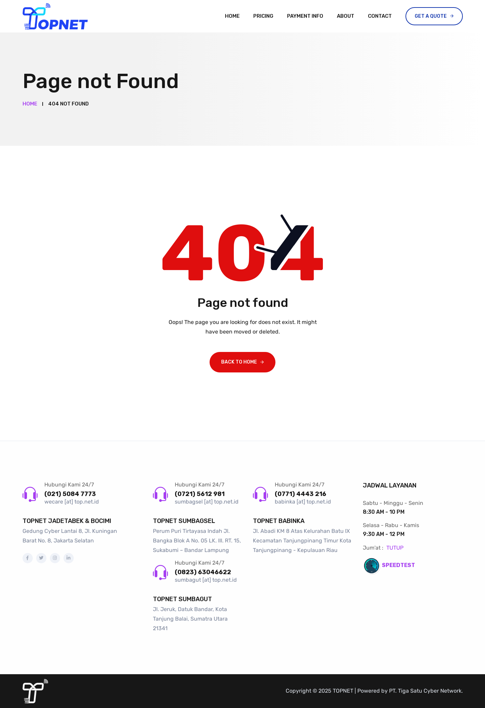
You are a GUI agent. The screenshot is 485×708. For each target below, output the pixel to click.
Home (232, 16)
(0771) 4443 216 (300, 494)
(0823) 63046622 (203, 572)
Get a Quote (431, 16)
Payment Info (305, 16)
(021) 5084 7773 (70, 494)
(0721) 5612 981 (200, 494)
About (345, 16)
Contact (380, 16)
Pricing (263, 16)
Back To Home (239, 362)
